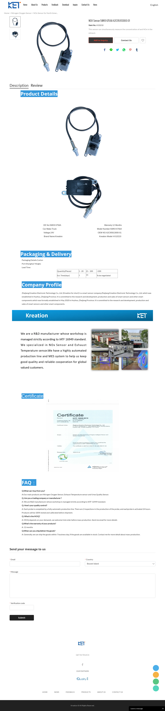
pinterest (130, 50)
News (95, 4)
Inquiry (75, 4)
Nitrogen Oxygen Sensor (21, 13)
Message (14, 572)
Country (89, 559)
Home (25, 4)
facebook (104, 50)
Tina (156, 668)
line (111, 50)
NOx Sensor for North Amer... (45, 13)
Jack (156, 688)
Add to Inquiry (101, 40)
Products (45, 4)
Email (12, 559)
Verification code (17, 603)
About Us (34, 4)
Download (65, 4)
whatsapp (124, 50)
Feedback (55, 4)
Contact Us (85, 4)
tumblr (137, 50)
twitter (117, 50)
